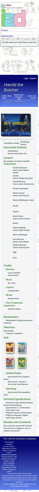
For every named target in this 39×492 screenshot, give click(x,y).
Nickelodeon (13, 151)
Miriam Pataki (19, 193)
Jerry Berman (18, 239)
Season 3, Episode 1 (15, 333)
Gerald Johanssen (20, 167)
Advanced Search (7, 36)
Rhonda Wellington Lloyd (23, 200)
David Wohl (23, 242)
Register (33, 78)
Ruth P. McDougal (20, 235)
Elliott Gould (24, 230)
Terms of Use (17, 473)
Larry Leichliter (14, 273)
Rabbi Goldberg (19, 227)
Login (26, 78)
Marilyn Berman (19, 245)
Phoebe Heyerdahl (20, 188)
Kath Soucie (24, 195)
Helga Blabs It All (7, 448)
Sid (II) (15, 206)
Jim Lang (11, 283)
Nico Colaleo (17, 480)
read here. (32, 42)
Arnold (16, 176)
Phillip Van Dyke (25, 178)
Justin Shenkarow (26, 184)
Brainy (15, 223)
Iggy (15, 252)
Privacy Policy (26, 473)
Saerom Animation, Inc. (17, 153)
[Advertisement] (13, 60)
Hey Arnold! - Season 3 (17, 382)
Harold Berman (19, 181)
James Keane (24, 218)
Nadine (16, 211)
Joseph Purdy (13, 298)
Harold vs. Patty (9, 461)
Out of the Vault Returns (18, 384)
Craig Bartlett (13, 291)
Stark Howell (13, 275)
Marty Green (18, 216)
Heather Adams (14, 309)
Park (15, 258)
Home (9, 473)
